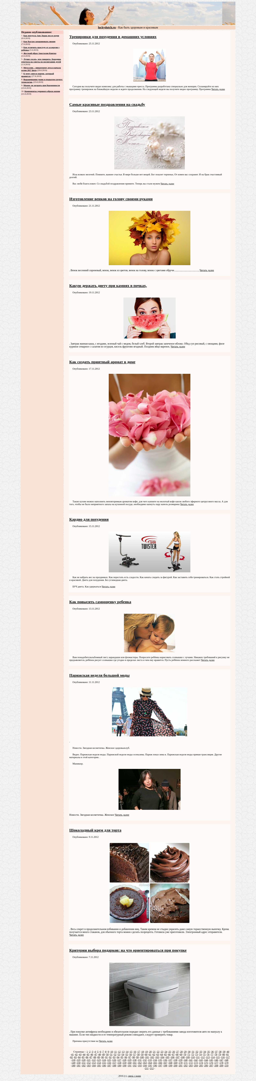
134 (155, 1060)
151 (84, 1063)
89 (98, 1057)
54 (123, 1054)
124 (104, 1060)
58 (138, 1054)
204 (196, 1065)
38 (220, 1051)
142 (196, 1060)
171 (186, 1063)
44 (84, 1054)
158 (119, 1063)
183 (89, 1065)
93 (114, 1057)
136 (165, 1060)
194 (145, 1065)
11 (115, 1051)
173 (196, 1063)
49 (103, 1054)
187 (109, 1065)
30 (189, 1051)
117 (228, 1057)
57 (134, 1054)
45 (88, 1054)
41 (72, 1054)
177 (216, 1063)
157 (114, 1063)
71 (189, 1054)
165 (155, 1063)
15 (131, 1051)
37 (216, 1051)
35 (208, 1051)
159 (124, 1063)
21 (154, 1051)
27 (177, 1051)
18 (142, 1051)
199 (170, 1065)
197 (160, 1065)
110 (193, 1057)
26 (173, 1051)
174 (201, 1063)
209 (221, 1065)
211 (147, 1068)
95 (122, 1057)
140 (186, 1060)
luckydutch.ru (107, 27)
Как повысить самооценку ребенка (100, 602)
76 (208, 1054)
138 (175, 1060)
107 (178, 1057)
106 (173, 1057)
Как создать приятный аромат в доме (102, 362)
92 (110, 1057)
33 (201, 1051)
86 (87, 1057)
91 (106, 1057)
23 (162, 1051)
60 (146, 1054)
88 (95, 1057)
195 (150, 1065)
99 (137, 1057)
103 (157, 1057)
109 (188, 1057)
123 (99, 1060)
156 (109, 1063)
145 (211, 1060)
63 (158, 1054)
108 (183, 1057)
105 (167, 1057)
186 (104, 1065)
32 (197, 1051)
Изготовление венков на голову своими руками (111, 199)
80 (224, 1054)
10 (112, 1051)
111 (198, 1057)
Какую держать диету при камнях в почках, (108, 285)
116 (223, 1057)
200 (175, 1065)
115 (218, 1057)
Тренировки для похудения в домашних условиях (112, 37)
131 (140, 1060)
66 (169, 1054)
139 (181, 1060)
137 (170, 1060)
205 (201, 1065)
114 (213, 1057)
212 (152, 1068)
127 (119, 1060)
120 (84, 1060)
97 (129, 1057)
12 (119, 1051)
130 (134, 1060)
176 (211, 1063)
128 (124, 1060)
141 (191, 1060)
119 (78, 1060)
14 (127, 1051)
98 (133, 1057)
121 (89, 1060)
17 (138, 1051)
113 (208, 1057)
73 (196, 1054)
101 (147, 1057)
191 (130, 1065)
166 (160, 1063)
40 (228, 1051)
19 (146, 1051)
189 (119, 1065)
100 (142, 1057)
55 (127, 1054)
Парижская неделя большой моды (99, 675)
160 (130, 1063)
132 (145, 1060)
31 (193, 1051)
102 (152, 1057)
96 (126, 1057)
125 (109, 1060)
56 (130, 1054)
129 (129, 1060)
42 (76, 1054)
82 (71, 1057)
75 (204, 1054)
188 (114, 1065)
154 (99, 1063)
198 (165, 1065)
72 (193, 1054)
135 (160, 1060)
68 (177, 1054)
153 (94, 1063)
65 (165, 1054)
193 (140, 1065)
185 (99, 1065)
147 (221, 1060)
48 (99, 1054)
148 (226, 1060)
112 (203, 1057)
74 (200, 1054)
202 (186, 1065)
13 (123, 1051)
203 (191, 1065)
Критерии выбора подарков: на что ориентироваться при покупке (128, 950)
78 (216, 1054)
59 (142, 1054)
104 (162, 1057)
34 (204, 1051)
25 (169, 1051)
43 (80, 1054)
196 (155, 1065)
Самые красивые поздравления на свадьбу (107, 104)
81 (227, 1054)
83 (75, 1057)
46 (92, 1054)
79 (220, 1054)
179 (226, 1063)
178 (221, 1063)
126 (114, 1060)
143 (201, 1060)
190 (124, 1065)
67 (173, 1054)
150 (78, 1063)
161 (135, 1063)
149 (73, 1063)
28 (181, 1051)
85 (83, 1057)
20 (150, 1051)
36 (212, 1051)
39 (224, 1051)
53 (119, 1054)
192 (135, 1065)
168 (170, 1063)
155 (104, 1063)
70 (185, 1054)
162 (140, 1063)
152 (89, 1063)
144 (206, 1060)
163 (145, 1063)
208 (216, 1065)
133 (150, 1060)
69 (181, 1054)
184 (94, 1065)
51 (111, 1054)
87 (91, 1057)
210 (226, 1065)
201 (181, 1065)
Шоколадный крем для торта (95, 830)
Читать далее (218, 89)
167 (165, 1063)
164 (150, 1063)
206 (206, 1065)
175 (206, 1063)
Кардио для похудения (89, 519)
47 (96, 1054)
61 (150, 1054)
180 (73, 1065)
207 (211, 1065)
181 (78, 1065)
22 (158, 1051)
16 (135, 1051)
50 (107, 1054)
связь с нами (134, 1076)
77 (212, 1054)
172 (191, 1063)
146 (216, 1060)
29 (185, 1051)
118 (73, 1060)
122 (94, 1060)
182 (84, 1065)
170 (181, 1063)
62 (154, 1054)
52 (115, 1054)
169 (175, 1063)
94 (118, 1057)
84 (79, 1057)
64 (161, 1054)
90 (102, 1057)
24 (166, 1051)
